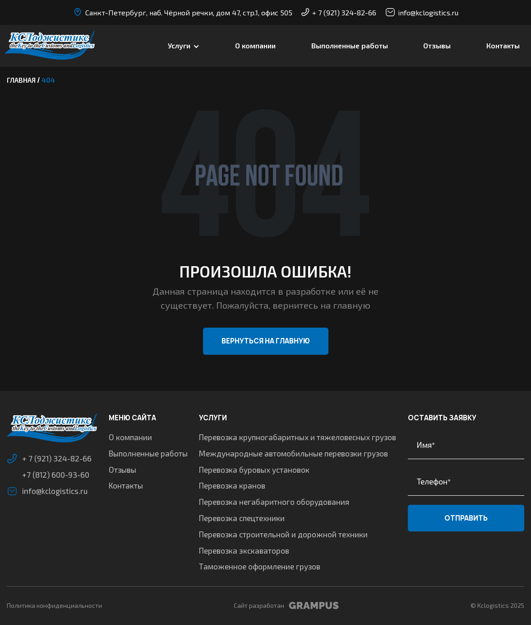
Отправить (466, 518)
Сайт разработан (286, 605)
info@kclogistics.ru (421, 12)
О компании (255, 45)
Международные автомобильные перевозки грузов (293, 453)
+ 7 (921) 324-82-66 (338, 12)
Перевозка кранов (232, 485)
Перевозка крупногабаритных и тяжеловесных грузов (297, 437)
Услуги (179, 45)
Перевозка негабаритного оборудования (274, 501)
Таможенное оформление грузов (259, 566)
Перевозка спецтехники (242, 517)
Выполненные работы (349, 45)
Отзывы (437, 45)
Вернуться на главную (266, 341)
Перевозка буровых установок (254, 469)
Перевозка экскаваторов (244, 550)
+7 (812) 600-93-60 (55, 474)
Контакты (503, 45)
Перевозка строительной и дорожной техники (283, 534)
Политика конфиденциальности (54, 605)
